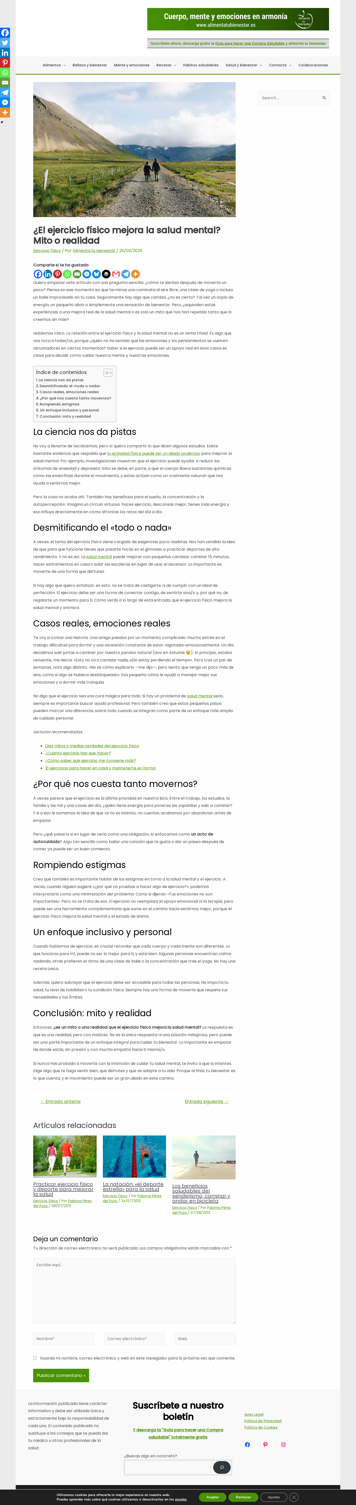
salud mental (99, 557)
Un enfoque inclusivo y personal (69, 410)
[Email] (77, 274)
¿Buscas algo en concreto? (150, 1456)
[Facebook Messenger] (86, 274)
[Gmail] (116, 274)
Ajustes (274, 1497)
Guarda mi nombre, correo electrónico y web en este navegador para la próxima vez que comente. (137, 1358)
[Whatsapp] (67, 274)
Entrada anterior (60, 1102)
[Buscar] (222, 1467)
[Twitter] (5, 43)
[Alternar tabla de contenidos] (105, 373)
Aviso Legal (253, 1414)
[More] (135, 274)
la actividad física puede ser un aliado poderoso (153, 453)
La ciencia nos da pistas (61, 379)
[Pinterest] (57, 274)
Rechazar (243, 1497)
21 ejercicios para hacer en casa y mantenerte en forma (100, 768)
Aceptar (212, 1497)
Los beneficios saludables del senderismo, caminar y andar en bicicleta (201, 1193)
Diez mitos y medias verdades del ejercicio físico (92, 746)
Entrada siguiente (207, 1102)
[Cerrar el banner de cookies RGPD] (293, 1497)
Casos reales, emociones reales (69, 391)
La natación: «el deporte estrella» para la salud (133, 1187)
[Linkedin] (47, 274)
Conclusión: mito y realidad (65, 416)
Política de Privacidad (263, 1420)
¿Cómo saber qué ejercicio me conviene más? (90, 760)
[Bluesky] (96, 274)
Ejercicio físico (47, 250)
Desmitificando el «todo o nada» (70, 385)
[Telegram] (125, 274)
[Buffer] (106, 274)
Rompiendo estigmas (59, 404)
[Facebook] (38, 274)
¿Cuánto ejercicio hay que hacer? (78, 753)
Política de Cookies (260, 1427)
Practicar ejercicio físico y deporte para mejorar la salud (63, 1189)
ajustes (180, 1499)
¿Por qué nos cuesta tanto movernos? (75, 398)
